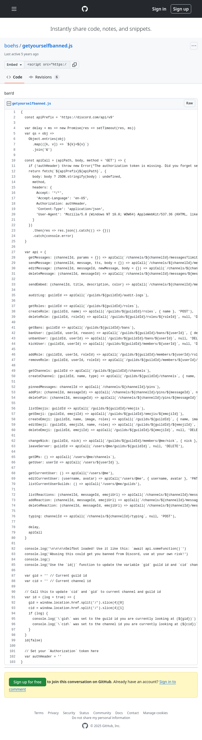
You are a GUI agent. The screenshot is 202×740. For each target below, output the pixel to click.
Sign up (181, 9)
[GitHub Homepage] (85, 725)
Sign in (159, 9)
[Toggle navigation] (14, 9)
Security (69, 713)
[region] (101, 387)
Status (84, 713)
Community (102, 713)
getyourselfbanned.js (47, 45)
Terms (39, 713)
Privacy (53, 713)
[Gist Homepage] (85, 9)
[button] (74, 64)
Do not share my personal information (101, 717)
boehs (11, 45)
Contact (133, 713)
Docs (119, 713)
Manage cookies (155, 713)
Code (14, 77)
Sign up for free (28, 681)
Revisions (44, 77)
